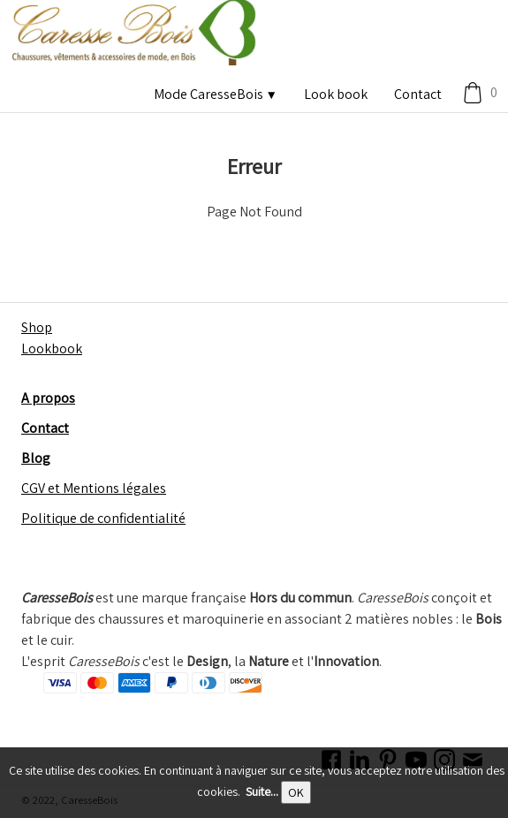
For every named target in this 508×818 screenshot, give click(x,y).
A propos (48, 398)
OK (296, 792)
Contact (418, 94)
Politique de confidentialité (103, 518)
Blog (35, 458)
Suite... (262, 791)
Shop (36, 327)
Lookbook (51, 348)
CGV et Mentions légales (93, 488)
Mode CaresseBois (215, 94)
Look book (336, 94)
